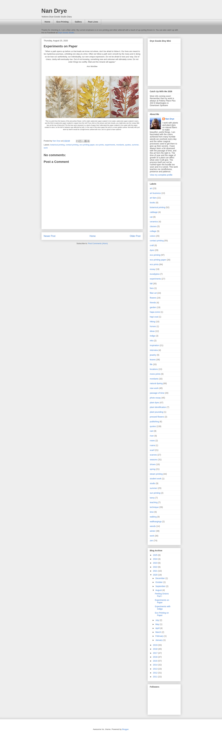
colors (152, 236)
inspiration (154, 345)
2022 (155, 567)
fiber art (153, 293)
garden (153, 307)
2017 (155, 653)
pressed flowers (157, 417)
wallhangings (156, 521)
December (160, 578)
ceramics (154, 221)
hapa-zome (155, 312)
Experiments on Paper (162, 601)
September (160, 586)
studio (152, 483)
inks (152, 340)
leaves (153, 359)
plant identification (158, 407)
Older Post (135, 236)
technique (154, 507)
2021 (155, 571)
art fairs (153, 198)
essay (152, 269)
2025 (155, 555)
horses (153, 326)
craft (152, 245)
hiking (152, 321)
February (159, 636)
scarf (152, 450)
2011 (155, 677)
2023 (155, 563)
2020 (155, 575)
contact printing (72, 145)
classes (153, 226)
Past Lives (93, 22)
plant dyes (154, 402)
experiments (110, 145)
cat (151, 217)
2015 (155, 661)
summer (135, 145)
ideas (152, 331)
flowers (153, 298)
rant (151, 431)
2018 (155, 649)
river (152, 436)
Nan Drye (54, 11)
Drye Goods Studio (66, 32)
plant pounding (156, 412)
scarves (153, 455)
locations (154, 369)
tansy (152, 498)
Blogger (125, 729)
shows (153, 464)
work (46, 148)
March (158, 632)
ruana (152, 445)
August (158, 590)
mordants (120, 145)
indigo (152, 336)
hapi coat (154, 317)
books (152, 202)
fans (152, 288)
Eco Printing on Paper (162, 614)
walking (153, 517)
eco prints (100, 145)
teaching (154, 502)
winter (152, 531)
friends (153, 302)
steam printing (156, 474)
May (157, 624)
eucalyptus (155, 274)
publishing (154, 421)
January (159, 640)
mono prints (155, 374)
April (157, 628)
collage (153, 231)
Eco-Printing (62, 22)
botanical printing (57, 145)
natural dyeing (156, 383)
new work (154, 388)
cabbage (154, 212)
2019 (155, 645)
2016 (155, 657)
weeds (153, 526)
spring (152, 469)
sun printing (155, 493)
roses (152, 440)
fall (151, 283)
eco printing (155, 255)
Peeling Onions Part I (162, 594)
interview (154, 350)
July (157, 620)
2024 (155, 559)
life (151, 364)
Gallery (78, 22)
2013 (155, 669)
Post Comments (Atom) (98, 243)
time (152, 512)
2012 (155, 673)
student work (155, 478)
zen (151, 540)
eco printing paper (87, 145)
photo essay (155, 398)
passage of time (157, 393)
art (151, 188)
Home (47, 22)
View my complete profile (161, 175)
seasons (153, 459)
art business (155, 193)
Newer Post (50, 236)
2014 (155, 665)
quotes (128, 145)
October (159, 582)
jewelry (153, 355)
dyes (152, 250)
